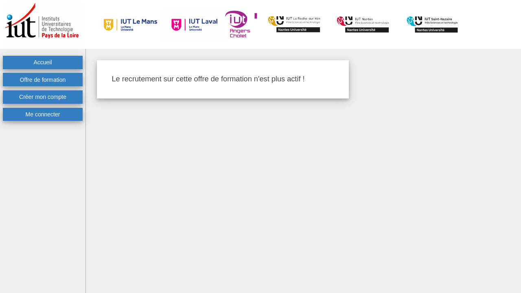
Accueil (42, 62)
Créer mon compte (42, 97)
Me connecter (43, 114)
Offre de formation (43, 80)
